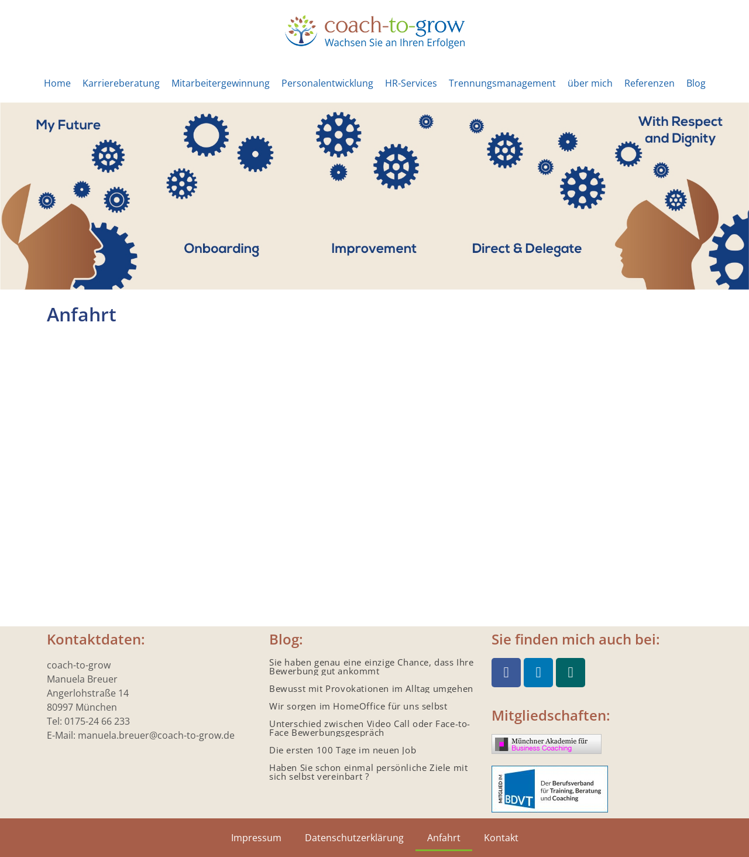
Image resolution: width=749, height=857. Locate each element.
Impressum (256, 837)
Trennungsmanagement (502, 83)
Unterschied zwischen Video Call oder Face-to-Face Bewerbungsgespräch (369, 728)
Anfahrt (444, 837)
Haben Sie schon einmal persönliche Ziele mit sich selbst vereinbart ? (368, 772)
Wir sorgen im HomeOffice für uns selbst (358, 706)
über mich (590, 83)
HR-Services (411, 83)
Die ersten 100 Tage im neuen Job (342, 750)
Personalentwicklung (327, 83)
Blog (696, 83)
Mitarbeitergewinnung (220, 83)
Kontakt (501, 837)
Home (57, 83)
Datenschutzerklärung (354, 837)
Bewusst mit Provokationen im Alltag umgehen (371, 688)
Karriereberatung (121, 83)
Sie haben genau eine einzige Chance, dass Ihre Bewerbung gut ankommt (371, 666)
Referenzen (649, 83)
